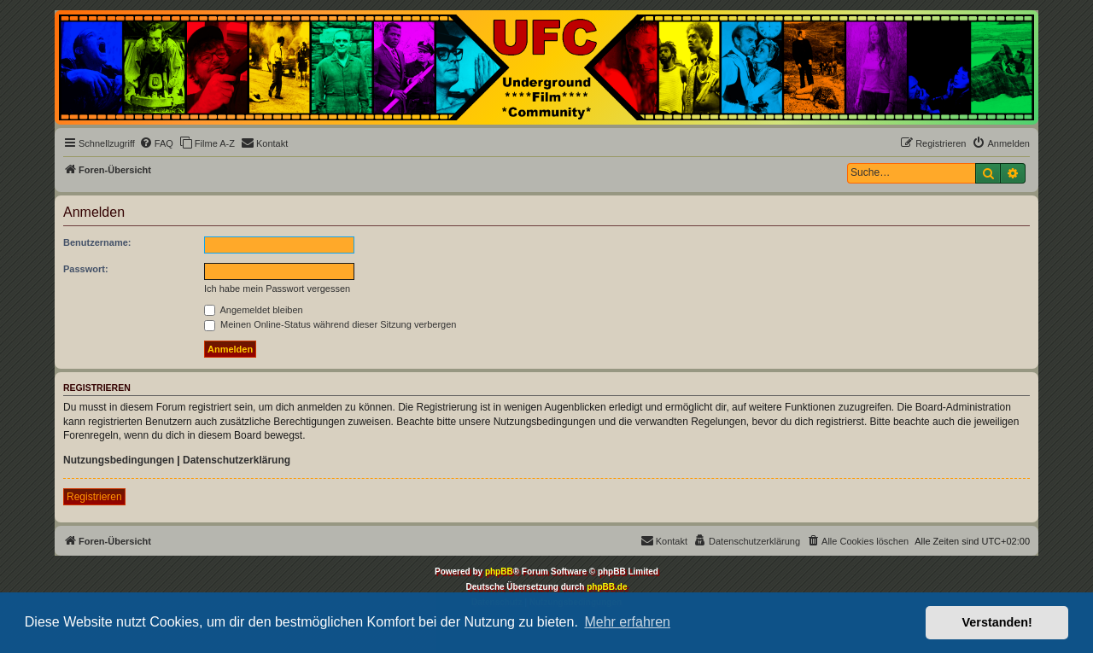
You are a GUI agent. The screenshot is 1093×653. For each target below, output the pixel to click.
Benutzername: (97, 242)
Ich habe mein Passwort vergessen (277, 288)
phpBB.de (607, 587)
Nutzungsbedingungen (118, 460)
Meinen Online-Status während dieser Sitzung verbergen (330, 324)
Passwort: (85, 269)
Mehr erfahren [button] (627, 622)
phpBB (499, 571)
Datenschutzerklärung (236, 460)
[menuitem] (156, 143)
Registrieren (94, 497)
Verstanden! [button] (997, 622)
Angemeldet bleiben (253, 310)
